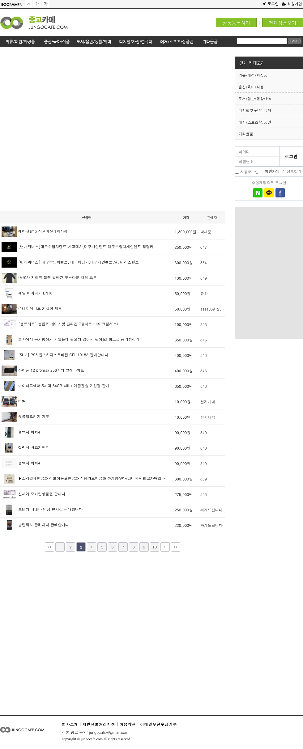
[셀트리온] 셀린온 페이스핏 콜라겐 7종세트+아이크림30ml (60, 323)
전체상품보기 (283, 22)
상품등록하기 (236, 22)
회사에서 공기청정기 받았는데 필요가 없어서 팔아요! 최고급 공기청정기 (70, 339)
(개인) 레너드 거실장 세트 (32, 308)
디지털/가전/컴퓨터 (254, 110)
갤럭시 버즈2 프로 (25, 447)
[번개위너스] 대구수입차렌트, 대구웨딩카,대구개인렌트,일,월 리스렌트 (70, 261)
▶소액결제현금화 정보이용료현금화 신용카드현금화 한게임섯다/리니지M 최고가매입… (83, 478)
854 (203, 262)
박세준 (205, 231)
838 (203, 494)
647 (203, 247)
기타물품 (245, 133)
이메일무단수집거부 (158, 724)
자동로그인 (249, 171)
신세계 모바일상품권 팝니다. (34, 493)
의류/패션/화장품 (252, 75)
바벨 (14, 401)
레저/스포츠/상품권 (254, 122)
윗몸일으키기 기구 (25, 416)
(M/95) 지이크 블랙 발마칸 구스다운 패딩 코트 (49, 277)
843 (203, 355)
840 (203, 432)
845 (203, 324)
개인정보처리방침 (99, 724)
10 (154, 547)
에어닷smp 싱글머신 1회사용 (34, 231)
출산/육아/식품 (251, 86)
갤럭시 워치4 (21, 431)
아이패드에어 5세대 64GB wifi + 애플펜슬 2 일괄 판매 (55, 385)
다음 (165, 547)
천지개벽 (207, 401)
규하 (204, 293)
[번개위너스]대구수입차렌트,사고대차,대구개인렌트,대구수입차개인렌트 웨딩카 (78, 246)
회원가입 (292, 3)
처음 (49, 547)
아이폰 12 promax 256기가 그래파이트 (43, 370)
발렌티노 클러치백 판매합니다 (35, 524)
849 (203, 278)
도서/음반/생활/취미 (255, 98)
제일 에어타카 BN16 (27, 292)
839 (203, 478)
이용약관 (127, 724)
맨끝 (175, 547)
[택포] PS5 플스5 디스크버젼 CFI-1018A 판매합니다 (55, 354)
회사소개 (70, 724)
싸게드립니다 (211, 509)
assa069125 (210, 308)
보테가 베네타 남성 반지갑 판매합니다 (42, 509)
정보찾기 (294, 171)
